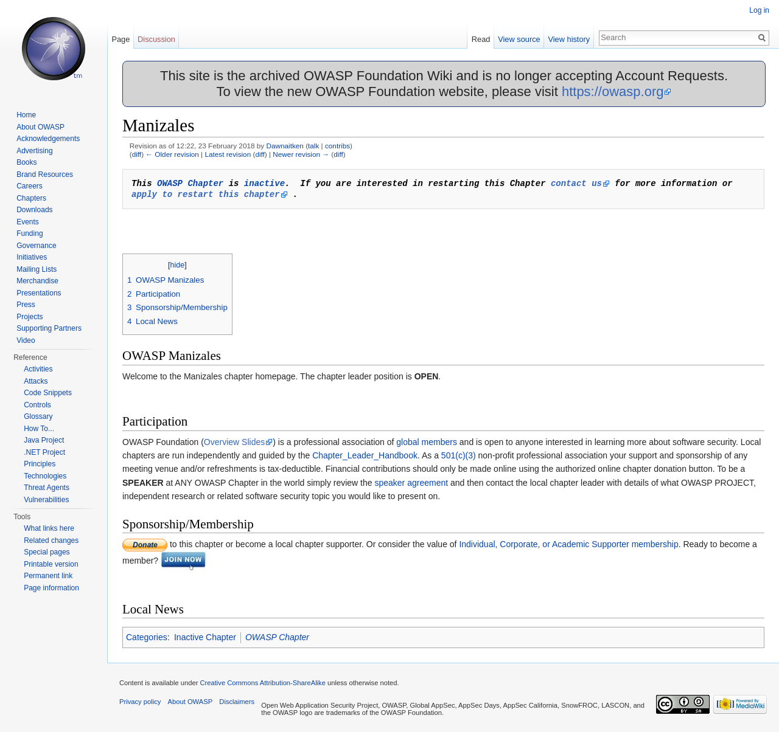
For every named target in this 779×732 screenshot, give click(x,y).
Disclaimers (236, 701)
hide (177, 265)
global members (426, 442)
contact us (576, 183)
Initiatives (31, 257)
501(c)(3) (458, 455)
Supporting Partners (49, 328)
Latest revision (227, 154)
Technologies (45, 476)
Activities (38, 369)
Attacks (35, 381)
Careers (29, 186)
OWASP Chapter (190, 183)
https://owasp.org (613, 91)
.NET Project (44, 452)
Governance (36, 245)
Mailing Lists (36, 269)
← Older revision (172, 154)
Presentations (38, 293)
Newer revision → (301, 154)
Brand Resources (44, 174)
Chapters (31, 198)
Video (25, 340)
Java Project (44, 440)
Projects (29, 316)
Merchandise (37, 281)
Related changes (51, 540)
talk (313, 146)
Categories (146, 637)
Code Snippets (48, 392)
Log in (759, 10)
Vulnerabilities (46, 499)
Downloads (34, 209)
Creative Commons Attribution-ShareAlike (262, 682)
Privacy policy (140, 701)
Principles (39, 464)
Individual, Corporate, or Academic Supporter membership (568, 544)
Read (481, 39)
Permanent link (48, 575)
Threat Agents (46, 487)
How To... (39, 428)
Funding (29, 233)
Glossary (38, 416)
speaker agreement (411, 483)
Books (26, 162)
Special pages (46, 552)
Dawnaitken (284, 146)
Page (120, 39)
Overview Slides (234, 442)
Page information (51, 588)
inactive (264, 183)
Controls (37, 405)
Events (27, 222)
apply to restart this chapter (205, 194)
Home (26, 115)
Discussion (156, 39)
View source (519, 39)
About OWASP (40, 127)
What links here (49, 528)
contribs (337, 146)
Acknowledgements (48, 138)
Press (25, 304)
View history (569, 39)
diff (136, 154)
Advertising (34, 151)
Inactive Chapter (205, 637)
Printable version (51, 564)
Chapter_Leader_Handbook (364, 455)
